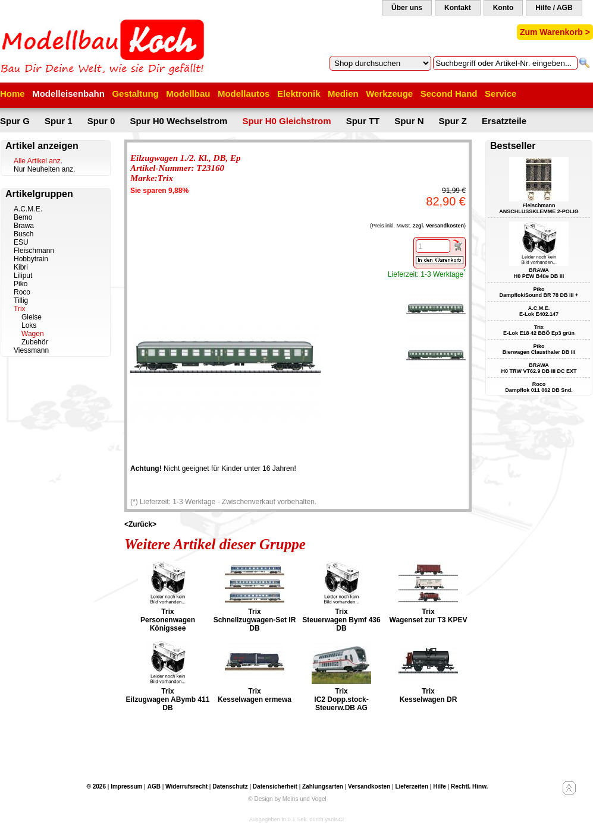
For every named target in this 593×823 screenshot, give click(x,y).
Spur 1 (59, 121)
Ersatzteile (504, 121)
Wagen (32, 334)
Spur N (408, 121)
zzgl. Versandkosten (438, 226)
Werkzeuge (389, 93)
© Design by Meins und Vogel (287, 799)
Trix (20, 309)
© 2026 (96, 786)
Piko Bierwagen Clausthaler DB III (539, 349)
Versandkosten (369, 786)
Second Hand (449, 93)
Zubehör (34, 342)
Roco (22, 292)
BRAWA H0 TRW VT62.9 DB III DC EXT (539, 368)
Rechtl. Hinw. (469, 786)
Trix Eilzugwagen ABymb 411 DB (168, 699)
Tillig (21, 300)
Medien (343, 93)
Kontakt (457, 8)
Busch (23, 234)
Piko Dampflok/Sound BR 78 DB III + (539, 292)
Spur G (15, 121)
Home (12, 93)
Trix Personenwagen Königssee (167, 619)
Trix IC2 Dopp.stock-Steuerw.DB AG (341, 699)
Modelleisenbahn (68, 93)
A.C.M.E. (28, 209)
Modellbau (188, 93)
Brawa (24, 225)
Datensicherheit (275, 786)
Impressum (126, 786)
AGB (154, 786)
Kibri (21, 267)
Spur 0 (101, 121)
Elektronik (299, 93)
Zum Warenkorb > (555, 32)
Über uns (406, 8)
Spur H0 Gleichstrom (286, 121)
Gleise (31, 317)
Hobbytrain (31, 259)
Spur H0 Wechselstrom (178, 121)
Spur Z (453, 121)
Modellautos (244, 93)
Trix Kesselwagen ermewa (254, 695)
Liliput (23, 275)
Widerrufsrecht (186, 786)
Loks (28, 325)
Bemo (23, 217)
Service (500, 93)
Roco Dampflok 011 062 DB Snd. (539, 387)
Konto (503, 8)
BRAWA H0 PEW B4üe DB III (539, 273)
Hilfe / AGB (553, 8)
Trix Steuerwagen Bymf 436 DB (341, 619)
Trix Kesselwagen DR (428, 695)
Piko (20, 284)
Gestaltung (135, 93)
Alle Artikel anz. (38, 161)
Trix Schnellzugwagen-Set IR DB (255, 619)
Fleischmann (34, 250)
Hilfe (439, 786)
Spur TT (363, 121)
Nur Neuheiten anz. (44, 169)
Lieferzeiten (411, 786)
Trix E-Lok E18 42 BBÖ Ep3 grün (539, 330)
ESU (21, 242)
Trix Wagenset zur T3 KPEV (429, 615)
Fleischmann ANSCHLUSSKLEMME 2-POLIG (539, 208)
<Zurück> (140, 524)
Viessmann (31, 350)
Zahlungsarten (322, 786)
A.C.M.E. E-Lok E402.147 (539, 311)
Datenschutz (229, 786)
